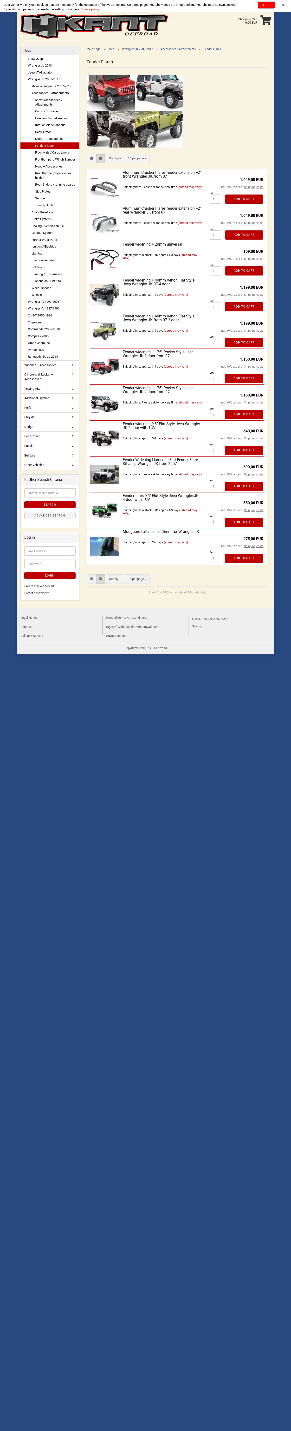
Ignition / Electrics (44, 246)
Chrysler (29, 417)
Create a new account (39, 586)
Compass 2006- (38, 336)
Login (50, 575)
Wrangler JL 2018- (40, 65)
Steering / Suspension (47, 274)
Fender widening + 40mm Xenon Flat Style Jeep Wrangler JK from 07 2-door (158, 318)
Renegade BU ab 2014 (43, 356)
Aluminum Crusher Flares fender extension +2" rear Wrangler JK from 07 (162, 210)
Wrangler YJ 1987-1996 (43, 308)
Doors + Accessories (49, 139)
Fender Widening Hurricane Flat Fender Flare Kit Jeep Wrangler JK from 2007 (160, 461)
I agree (266, 5)
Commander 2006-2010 (44, 329)
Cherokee (34, 322)
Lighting (37, 253)
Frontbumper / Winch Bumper (55, 159)
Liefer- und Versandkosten (210, 619)
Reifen (28, 408)
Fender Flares (44, 146)
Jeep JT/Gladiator (40, 72)
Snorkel (40, 198)
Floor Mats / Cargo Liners (52, 152)
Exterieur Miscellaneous (51, 118)
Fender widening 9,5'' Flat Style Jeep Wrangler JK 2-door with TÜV (161, 426)
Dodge (28, 427)
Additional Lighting (36, 398)
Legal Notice (29, 617)
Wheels (37, 294)
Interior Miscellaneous (50, 125)
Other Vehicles (34, 465)
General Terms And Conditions (126, 617)
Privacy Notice (116, 636)
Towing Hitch (44, 205)
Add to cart (244, 199)
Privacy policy (89, 9)
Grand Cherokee (39, 343)
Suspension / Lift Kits (46, 281)
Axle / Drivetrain (42, 212)
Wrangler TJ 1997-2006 (43, 301)
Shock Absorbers (43, 260)
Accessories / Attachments (50, 93)
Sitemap (197, 626)
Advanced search (49, 515)
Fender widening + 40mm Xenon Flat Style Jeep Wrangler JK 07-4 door (158, 282)
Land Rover (31, 436)
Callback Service (31, 636)
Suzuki (28, 446)
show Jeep (35, 58)
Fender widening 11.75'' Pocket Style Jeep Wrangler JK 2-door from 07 (158, 354)
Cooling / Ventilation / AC (48, 226)
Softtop (37, 267)
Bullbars (29, 455)
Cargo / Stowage (46, 111)
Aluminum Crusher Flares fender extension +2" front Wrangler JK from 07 (162, 174)
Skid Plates (43, 191)
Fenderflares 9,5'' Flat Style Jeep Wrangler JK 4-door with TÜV (161, 497)
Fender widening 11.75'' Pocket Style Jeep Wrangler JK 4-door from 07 (158, 390)
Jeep (27, 50)
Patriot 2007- (36, 350)
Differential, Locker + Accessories (38, 377)
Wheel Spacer (41, 288)
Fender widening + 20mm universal (152, 244)
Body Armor (43, 132)
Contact (25, 627)
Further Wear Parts (44, 240)
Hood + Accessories (49, 166)
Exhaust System (42, 233)
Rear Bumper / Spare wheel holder (53, 175)
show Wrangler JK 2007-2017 (51, 86)
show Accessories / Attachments (48, 102)
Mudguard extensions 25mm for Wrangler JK (161, 531)
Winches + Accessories (40, 365)
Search (50, 504)
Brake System (41, 219)
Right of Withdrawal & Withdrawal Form (132, 627)
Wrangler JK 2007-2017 (44, 79)
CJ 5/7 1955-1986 (40, 315)
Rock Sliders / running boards (55, 184)
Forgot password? (36, 593)
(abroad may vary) (190, 187)
